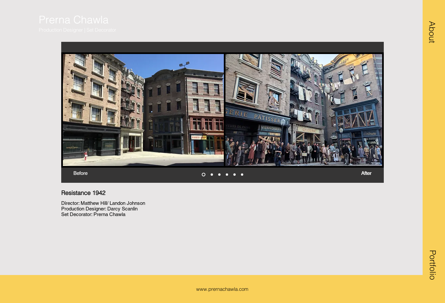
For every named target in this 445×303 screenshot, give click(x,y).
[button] (432, 32)
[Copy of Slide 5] (242, 175)
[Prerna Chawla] (84, 20)
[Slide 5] (234, 175)
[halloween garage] (203, 175)
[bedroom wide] (212, 175)
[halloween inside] (227, 175)
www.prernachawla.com (222, 289)
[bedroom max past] (219, 175)
